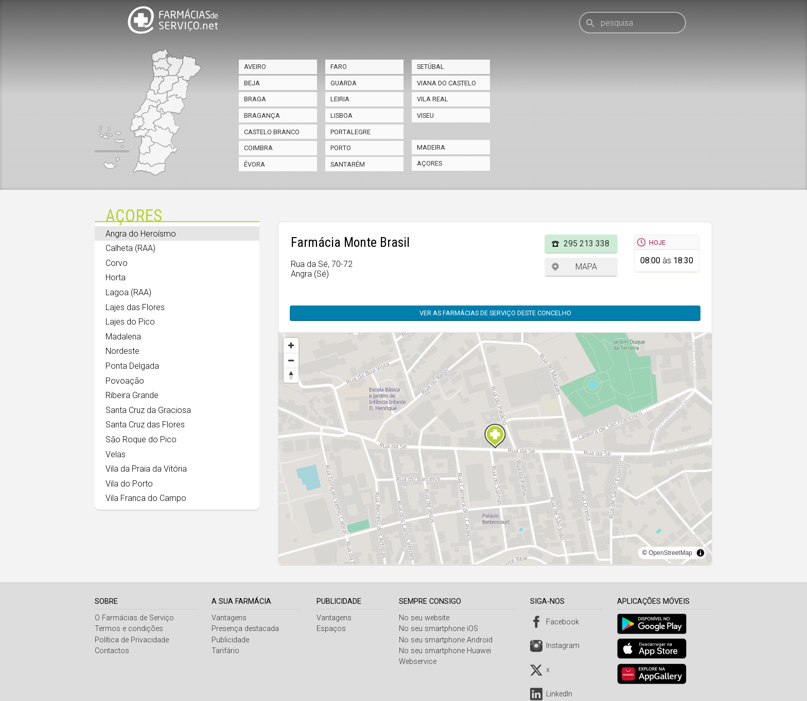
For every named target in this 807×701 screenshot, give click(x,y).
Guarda (343, 83)
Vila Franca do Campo (146, 498)
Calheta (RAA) (130, 248)
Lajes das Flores (135, 307)
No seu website (426, 618)
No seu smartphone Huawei (447, 650)
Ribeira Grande (132, 395)
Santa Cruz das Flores (145, 424)
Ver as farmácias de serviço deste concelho (495, 313)
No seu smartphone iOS (441, 628)
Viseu (425, 115)
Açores (429, 163)
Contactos (112, 650)
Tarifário (226, 650)
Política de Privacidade (132, 640)
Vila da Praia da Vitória (146, 469)
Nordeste (122, 351)
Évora (254, 164)
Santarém (347, 164)
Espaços (332, 628)
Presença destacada (246, 628)
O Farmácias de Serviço (134, 618)
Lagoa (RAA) (128, 292)
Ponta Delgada (132, 366)
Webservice (420, 661)
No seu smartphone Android (448, 640)
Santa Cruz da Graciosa (148, 410)
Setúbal (430, 66)
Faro (338, 66)
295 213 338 (586, 243)
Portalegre (350, 132)
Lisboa (341, 115)
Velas (116, 454)
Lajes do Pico (130, 322)
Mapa (586, 267)
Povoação (125, 381)
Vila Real (432, 99)
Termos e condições (129, 628)
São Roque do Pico (141, 439)
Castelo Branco (272, 132)
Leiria (339, 99)
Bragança (262, 115)
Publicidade (231, 640)
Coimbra (258, 148)
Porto (340, 148)
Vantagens (230, 618)
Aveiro (255, 66)
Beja (252, 83)
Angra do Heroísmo (141, 234)
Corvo (117, 263)
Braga (255, 99)
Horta (116, 277)
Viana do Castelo (446, 83)
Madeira (431, 147)
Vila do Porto (129, 484)
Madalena (123, 336)
